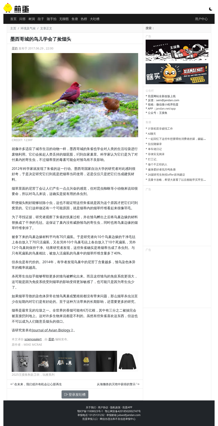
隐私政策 (115, 407)
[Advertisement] (177, 219)
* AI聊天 (151, 134)
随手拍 (51, 19)
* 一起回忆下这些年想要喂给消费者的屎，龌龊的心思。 (180, 139)
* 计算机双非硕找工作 (159, 128)
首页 (13, 19)
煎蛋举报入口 (90, 419)
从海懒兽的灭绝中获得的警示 (118, 384)
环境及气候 (28, 28)
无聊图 (64, 19)
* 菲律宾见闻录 (155, 154)
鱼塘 (75, 19)
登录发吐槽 (75, 394)
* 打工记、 (152, 159)
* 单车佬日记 (154, 149)
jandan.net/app (166, 108)
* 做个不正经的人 (156, 164)
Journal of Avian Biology (51, 330)
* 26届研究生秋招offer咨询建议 (165, 174)
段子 (41, 19)
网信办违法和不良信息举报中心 (118, 419)
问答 (22, 19)
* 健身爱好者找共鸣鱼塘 (161, 169)
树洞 (32, 19)
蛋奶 (15, 48)
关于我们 (91, 407)
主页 (13, 28)
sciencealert (33, 339)
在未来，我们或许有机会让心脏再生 (36, 384)
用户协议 (103, 407)
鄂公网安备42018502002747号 (123, 411)
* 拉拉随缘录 (154, 144)
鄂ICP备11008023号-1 (90, 411)
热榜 (84, 19)
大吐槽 (94, 19)
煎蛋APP (127, 407)
